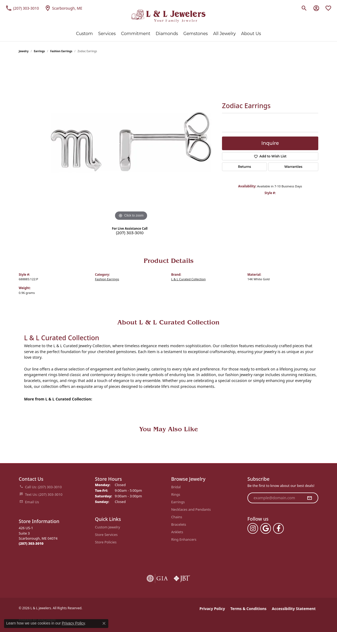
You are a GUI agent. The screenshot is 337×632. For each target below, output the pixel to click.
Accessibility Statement (294, 608)
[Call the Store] (31, 543)
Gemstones (195, 33)
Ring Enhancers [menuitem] (183, 539)
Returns (244, 167)
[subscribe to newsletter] (309, 498)
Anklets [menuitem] (177, 531)
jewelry (24, 51)
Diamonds (167, 33)
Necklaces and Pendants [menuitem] (191, 509)
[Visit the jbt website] (181, 578)
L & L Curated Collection (188, 279)
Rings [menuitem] (175, 494)
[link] (22, 8)
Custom (84, 33)
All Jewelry (224, 33)
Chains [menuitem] (176, 516)
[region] (131, 141)
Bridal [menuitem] (176, 487)
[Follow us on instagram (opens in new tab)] (252, 528)
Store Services (106, 534)
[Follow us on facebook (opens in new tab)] (278, 528)
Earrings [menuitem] (178, 501)
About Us (251, 33)
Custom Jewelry (107, 527)
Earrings (39, 51)
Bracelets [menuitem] (178, 524)
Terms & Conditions (248, 608)
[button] (304, 8)
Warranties (293, 167)
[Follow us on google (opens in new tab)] (265, 528)
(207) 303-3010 (130, 232)
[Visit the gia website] (157, 578)
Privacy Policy (212, 608)
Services (107, 33)
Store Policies (106, 542)
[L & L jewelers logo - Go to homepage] (169, 16)
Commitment (136, 33)
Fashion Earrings (61, 51)
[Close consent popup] (104, 623)
